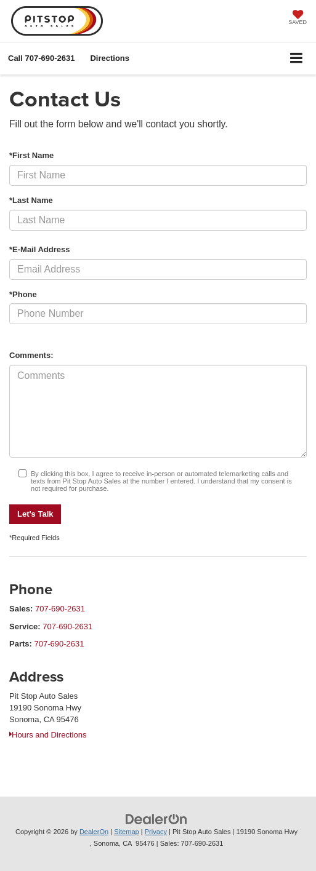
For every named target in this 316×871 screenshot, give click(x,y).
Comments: (31, 355)
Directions (109, 58)
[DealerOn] (156, 819)
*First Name (31, 155)
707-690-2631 (60, 608)
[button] (41, 58)
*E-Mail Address (39, 249)
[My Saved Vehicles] (297, 18)
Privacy (156, 831)
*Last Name (31, 200)
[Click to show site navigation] (296, 58)
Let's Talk (35, 514)
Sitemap (126, 831)
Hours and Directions (47, 734)
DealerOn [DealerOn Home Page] (93, 831)
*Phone (23, 294)
